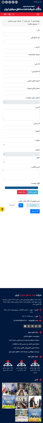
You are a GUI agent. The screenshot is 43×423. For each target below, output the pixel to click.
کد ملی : (37, 64)
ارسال (35, 211)
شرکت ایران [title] (28, 295)
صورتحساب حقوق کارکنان (32, 336)
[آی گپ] (9, 2)
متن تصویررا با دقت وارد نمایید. (29, 201)
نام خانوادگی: (35, 37)
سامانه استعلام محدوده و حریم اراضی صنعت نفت (25, 340)
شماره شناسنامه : (34, 54)
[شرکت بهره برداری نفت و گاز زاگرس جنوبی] (35, 367)
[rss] (9, 14)
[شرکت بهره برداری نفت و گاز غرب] (21, 367)
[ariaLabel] (38, 14)
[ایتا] (6, 2)
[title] (22, 8)
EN (5, 14)
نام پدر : (37, 47)
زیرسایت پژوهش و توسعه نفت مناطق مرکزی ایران (25, 352)
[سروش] (16, 2)
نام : (38, 30)
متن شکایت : (35, 167)
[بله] (3, 2)
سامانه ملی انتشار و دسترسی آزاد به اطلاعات (26, 344)
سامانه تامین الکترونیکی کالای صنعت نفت (27, 348)
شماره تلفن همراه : (33, 88)
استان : (37, 150)
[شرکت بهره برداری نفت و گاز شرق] (8, 367)
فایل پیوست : (35, 183)
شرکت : (37, 140)
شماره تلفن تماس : (33, 81)
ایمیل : (37, 131)
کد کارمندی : (35, 71)
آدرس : (37, 107)
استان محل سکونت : (32, 97)
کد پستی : (36, 123)
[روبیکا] (13, 2)
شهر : (38, 157)
